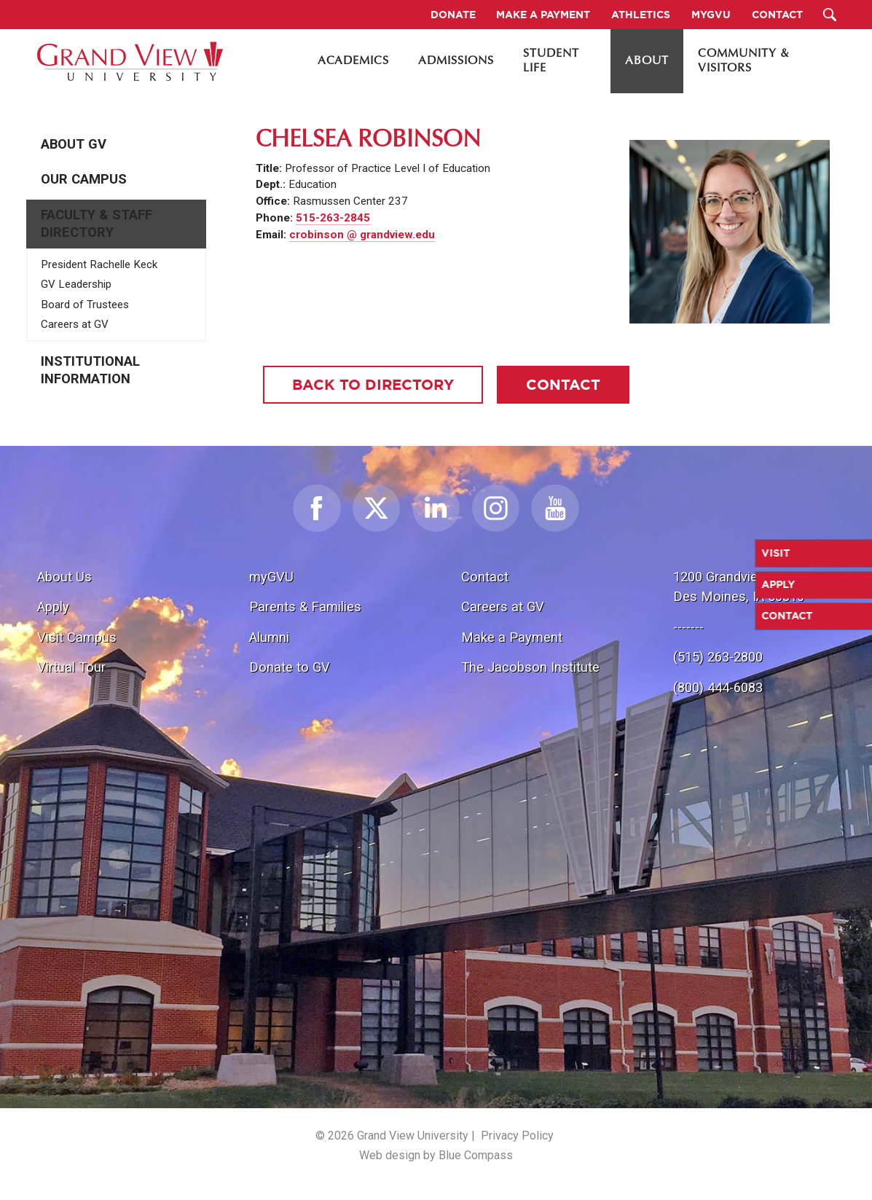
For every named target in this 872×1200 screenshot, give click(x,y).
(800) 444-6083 (718, 687)
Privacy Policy (517, 1135)
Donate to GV (289, 667)
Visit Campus (77, 637)
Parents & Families (305, 606)
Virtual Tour (71, 667)
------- (688, 627)
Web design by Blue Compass (436, 1155)
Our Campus (84, 179)
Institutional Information (90, 370)
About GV (73, 144)
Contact (484, 576)
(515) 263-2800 (718, 656)
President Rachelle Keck (99, 264)
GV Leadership (76, 284)
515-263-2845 (333, 217)
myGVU (271, 576)
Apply (53, 606)
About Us (64, 576)
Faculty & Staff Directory (96, 223)
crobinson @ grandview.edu (362, 234)
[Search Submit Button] (829, 14)
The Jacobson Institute (530, 667)
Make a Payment (511, 637)
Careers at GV (75, 324)
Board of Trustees (85, 304)
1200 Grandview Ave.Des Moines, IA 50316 (738, 587)
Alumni (269, 637)
